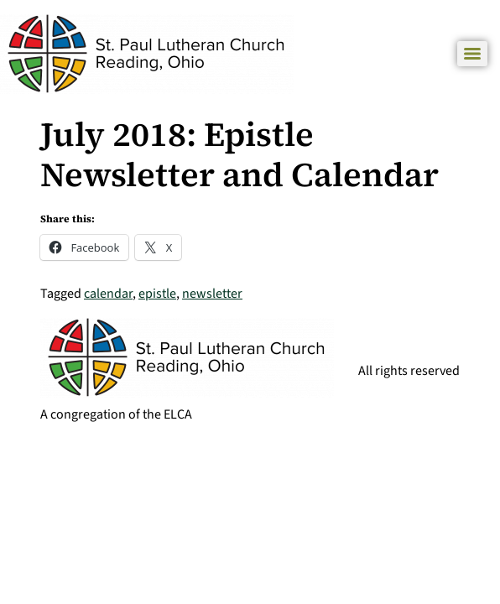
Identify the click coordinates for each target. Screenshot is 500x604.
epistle (157, 293)
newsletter (212, 293)
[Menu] (472, 53)
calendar (108, 293)
